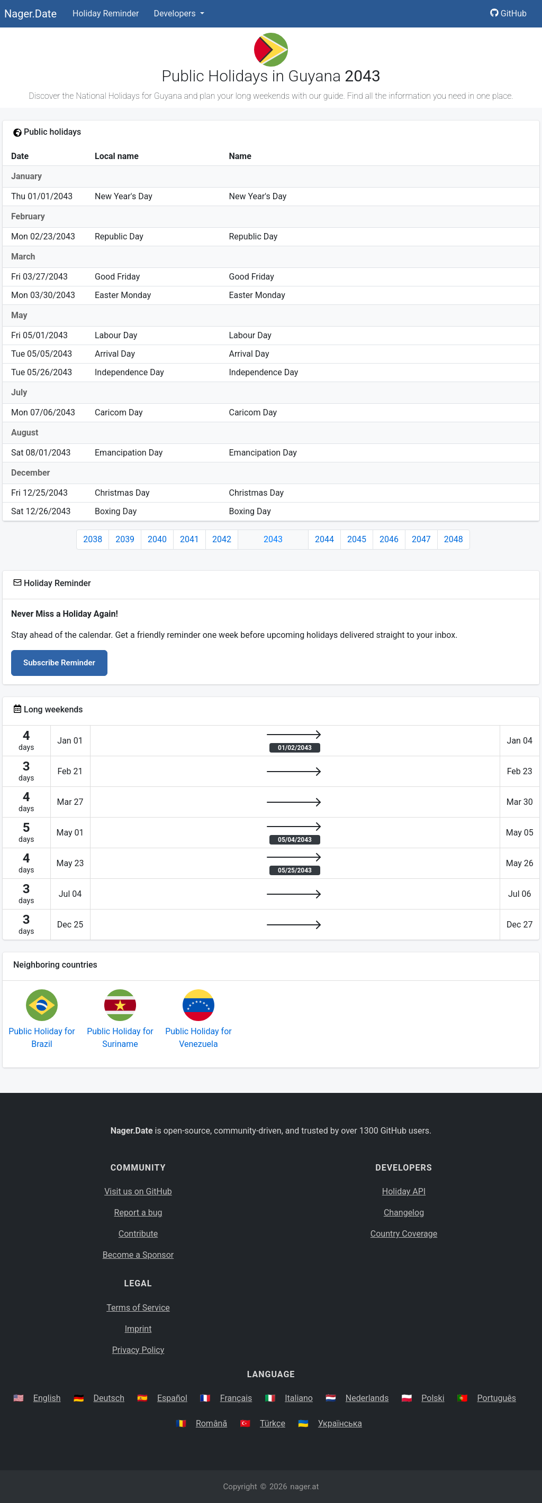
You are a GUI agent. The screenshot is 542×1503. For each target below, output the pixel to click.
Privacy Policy (138, 1350)
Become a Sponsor (138, 1255)
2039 (124, 539)
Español (172, 1398)
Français (236, 1398)
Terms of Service (138, 1308)
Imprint (138, 1329)
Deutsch (109, 1398)
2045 (356, 539)
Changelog (404, 1213)
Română (211, 1423)
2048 (453, 539)
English (47, 1398)
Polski (432, 1398)
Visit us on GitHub (138, 1191)
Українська (340, 1423)
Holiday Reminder (106, 13)
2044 (324, 539)
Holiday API (404, 1191)
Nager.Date (30, 13)
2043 (273, 539)
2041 (189, 539)
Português (497, 1398)
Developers (175, 13)
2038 (92, 539)
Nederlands (367, 1398)
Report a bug (138, 1213)
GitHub (508, 13)
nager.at (304, 1486)
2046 (389, 539)
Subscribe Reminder (59, 662)
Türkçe (272, 1423)
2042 (221, 539)
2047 (421, 539)
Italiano (299, 1398)
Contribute (138, 1234)
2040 (157, 539)
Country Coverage (404, 1234)
